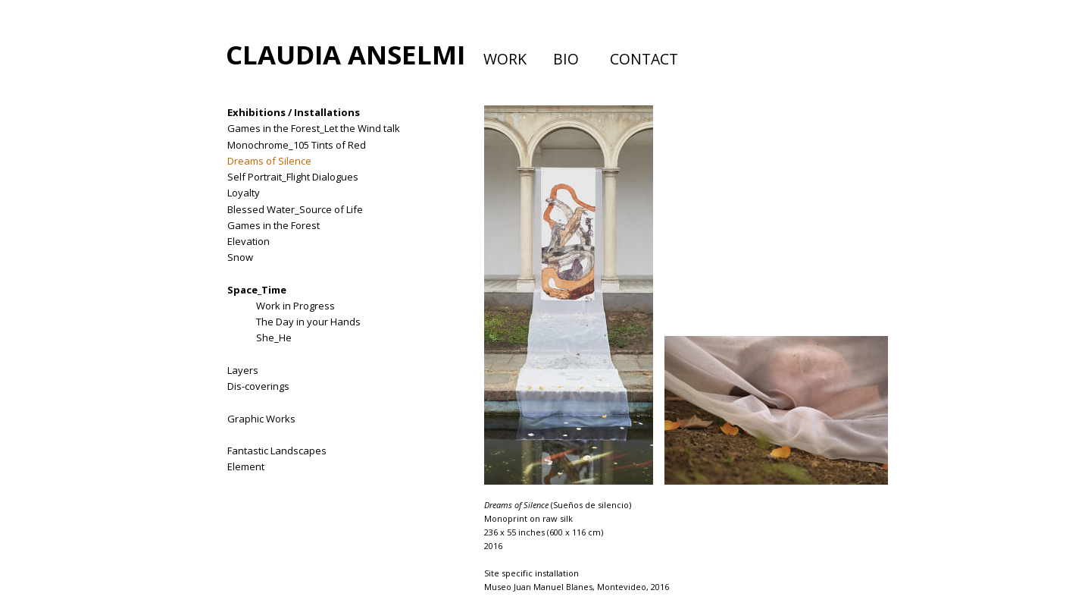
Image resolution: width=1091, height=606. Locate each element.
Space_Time (256, 290)
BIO (566, 59)
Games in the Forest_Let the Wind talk (313, 128)
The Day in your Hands (308, 321)
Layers (242, 370)
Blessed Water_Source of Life (295, 209)
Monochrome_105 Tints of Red (296, 145)
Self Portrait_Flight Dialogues (292, 177)
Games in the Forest (273, 225)
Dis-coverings (258, 386)
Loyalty (243, 192)
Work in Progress (295, 305)
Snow (240, 257)
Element (245, 466)
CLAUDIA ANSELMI (345, 54)
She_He (274, 337)
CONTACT (644, 59)
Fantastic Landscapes (277, 450)
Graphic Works (261, 418)
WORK (505, 59)
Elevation (248, 241)
